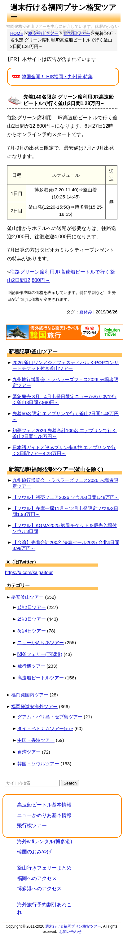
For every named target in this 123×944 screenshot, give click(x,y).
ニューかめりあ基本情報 (44, 815)
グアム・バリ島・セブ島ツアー (49, 716)
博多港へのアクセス (39, 888)
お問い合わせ (70, 931)
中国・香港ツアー (36, 740)
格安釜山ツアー (27, 597)
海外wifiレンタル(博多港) (44, 841)
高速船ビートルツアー (40, 677)
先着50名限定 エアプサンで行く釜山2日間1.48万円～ (65, 416)
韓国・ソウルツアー (38, 763)
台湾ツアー (29, 752)
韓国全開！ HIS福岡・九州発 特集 (57, 76)
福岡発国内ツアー (29, 694)
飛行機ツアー (31, 666)
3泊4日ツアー (31, 630)
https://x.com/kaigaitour (29, 572)
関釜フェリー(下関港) (39, 654)
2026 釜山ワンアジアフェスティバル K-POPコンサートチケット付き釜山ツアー (65, 365)
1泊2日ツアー (31, 607)
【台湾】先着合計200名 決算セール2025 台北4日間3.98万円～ (65, 545)
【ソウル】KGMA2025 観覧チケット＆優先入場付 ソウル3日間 (64, 528)
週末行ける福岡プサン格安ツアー (73, 926)
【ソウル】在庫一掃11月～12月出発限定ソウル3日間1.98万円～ (65, 511)
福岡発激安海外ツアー (34, 706)
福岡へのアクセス (37, 878)
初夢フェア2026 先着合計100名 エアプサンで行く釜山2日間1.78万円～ (64, 433)
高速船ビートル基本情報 (44, 804)
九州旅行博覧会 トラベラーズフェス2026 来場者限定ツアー (65, 382)
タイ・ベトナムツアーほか (45, 728)
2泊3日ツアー (31, 619)
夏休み (85, 311)
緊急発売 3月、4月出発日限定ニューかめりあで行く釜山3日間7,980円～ (64, 399)
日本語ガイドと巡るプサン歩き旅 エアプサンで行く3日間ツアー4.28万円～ (64, 450)
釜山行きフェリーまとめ (44, 867)
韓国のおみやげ (34, 851)
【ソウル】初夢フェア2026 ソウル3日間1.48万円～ (65, 497)
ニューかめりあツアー (40, 642)
